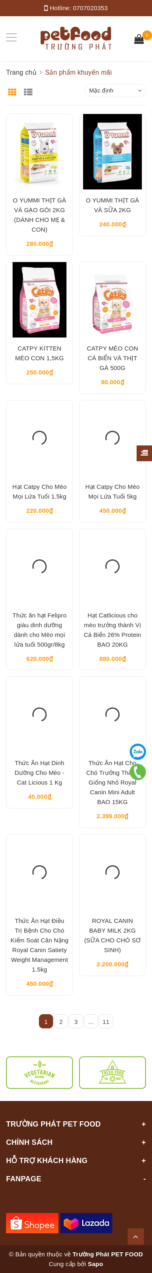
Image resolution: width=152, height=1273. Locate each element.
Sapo (95, 1263)
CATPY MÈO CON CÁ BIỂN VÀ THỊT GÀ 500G (112, 358)
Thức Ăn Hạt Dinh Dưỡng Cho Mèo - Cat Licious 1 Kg (39, 772)
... (91, 1021)
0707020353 (90, 7)
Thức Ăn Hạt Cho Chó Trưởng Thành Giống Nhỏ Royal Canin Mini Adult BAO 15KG (112, 782)
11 (106, 1021)
